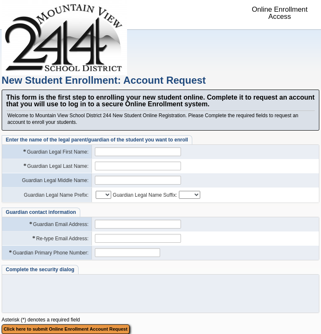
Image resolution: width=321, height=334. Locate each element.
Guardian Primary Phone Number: (48, 252)
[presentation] (68, 293)
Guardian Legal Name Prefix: (56, 195)
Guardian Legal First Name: (55, 151)
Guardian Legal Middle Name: (55, 180)
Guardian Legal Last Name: (56, 166)
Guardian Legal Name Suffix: (145, 195)
